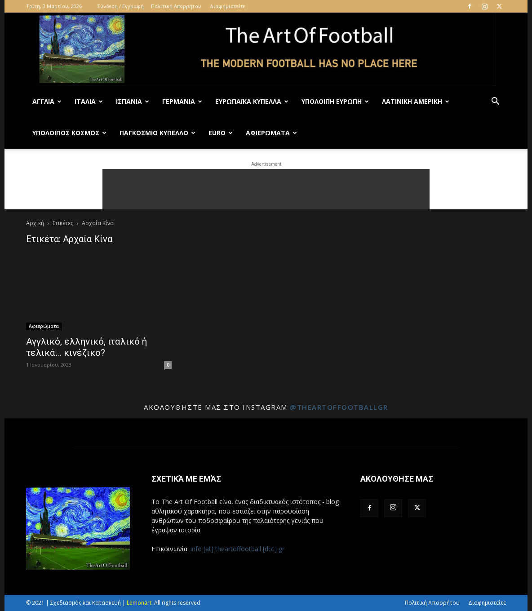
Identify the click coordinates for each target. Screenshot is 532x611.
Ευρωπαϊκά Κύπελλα (251, 101)
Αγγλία (47, 101)
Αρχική (35, 223)
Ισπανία (132, 101)
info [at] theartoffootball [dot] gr (237, 549)
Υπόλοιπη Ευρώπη (335, 101)
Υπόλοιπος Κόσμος (69, 132)
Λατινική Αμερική (415, 101)
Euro (220, 132)
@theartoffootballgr (339, 407)
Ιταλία (89, 101)
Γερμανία (182, 101)
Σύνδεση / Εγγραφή (121, 6)
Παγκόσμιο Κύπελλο (157, 132)
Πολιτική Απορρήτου (176, 6)
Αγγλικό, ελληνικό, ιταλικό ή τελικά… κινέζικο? (86, 347)
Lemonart (139, 603)
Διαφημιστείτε (227, 6)
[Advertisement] (266, 189)
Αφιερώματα (271, 132)
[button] (495, 102)
